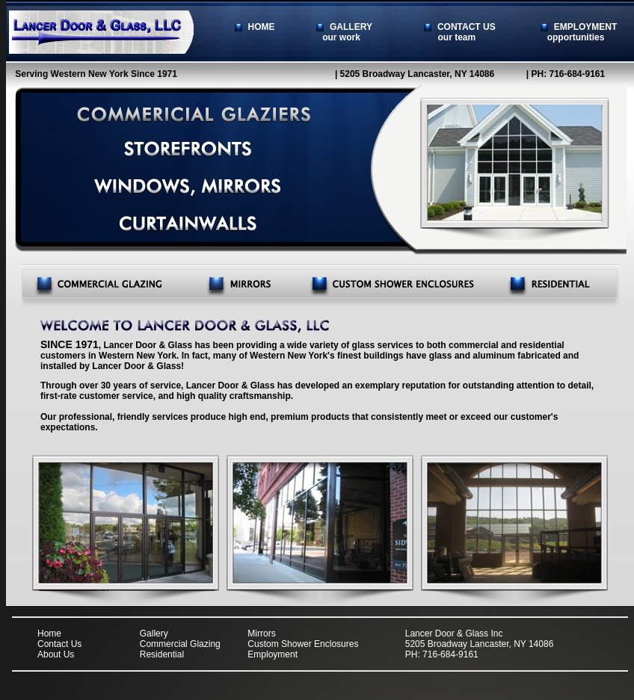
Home (49, 633)
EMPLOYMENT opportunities (579, 32)
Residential (162, 654)
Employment (272, 654)
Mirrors (261, 633)
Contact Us (59, 644)
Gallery (154, 633)
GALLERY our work (344, 32)
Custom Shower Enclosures (302, 644)
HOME (255, 27)
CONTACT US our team (466, 32)
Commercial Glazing (180, 644)
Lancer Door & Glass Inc (454, 633)
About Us (55, 654)
